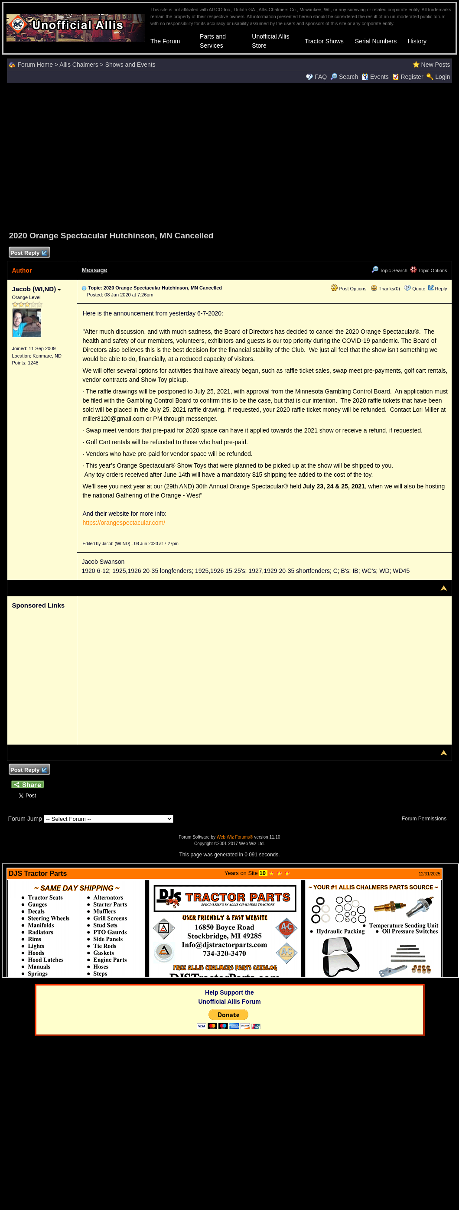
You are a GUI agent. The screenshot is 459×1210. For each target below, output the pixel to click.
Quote (418, 288)
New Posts (435, 64)
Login (442, 76)
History (416, 41)
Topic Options (428, 270)
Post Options (348, 288)
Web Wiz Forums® (235, 837)
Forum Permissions (426, 819)
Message (94, 270)
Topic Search (389, 270)
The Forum (165, 41)
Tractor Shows (324, 41)
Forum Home (35, 64)
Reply (441, 288)
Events (375, 76)
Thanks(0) (385, 288)
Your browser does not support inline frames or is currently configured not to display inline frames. (230, 920)
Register (411, 76)
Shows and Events (130, 64)
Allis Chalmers (78, 64)
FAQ (321, 76)
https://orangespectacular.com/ (123, 522)
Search (344, 76)
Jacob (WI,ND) (36, 289)
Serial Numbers (376, 41)
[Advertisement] (230, 155)
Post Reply (28, 253)
